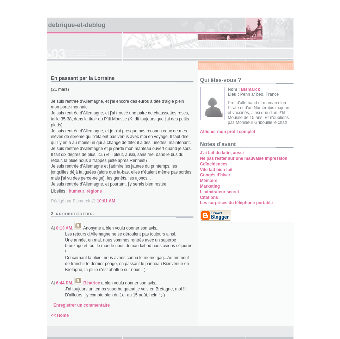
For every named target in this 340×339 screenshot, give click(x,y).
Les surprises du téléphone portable (236, 202)
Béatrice (92, 283)
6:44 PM (64, 283)
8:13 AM (64, 228)
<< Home (60, 315)
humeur (76, 191)
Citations (209, 197)
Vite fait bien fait (216, 169)
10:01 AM (106, 201)
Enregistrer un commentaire (82, 305)
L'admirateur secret (219, 191)
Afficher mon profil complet (227, 131)
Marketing (210, 186)
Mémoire (208, 180)
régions (94, 191)
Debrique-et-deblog (77, 25)
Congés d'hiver (215, 174)
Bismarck (250, 89)
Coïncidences (214, 164)
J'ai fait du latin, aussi (222, 152)
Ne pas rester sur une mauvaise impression (244, 158)
